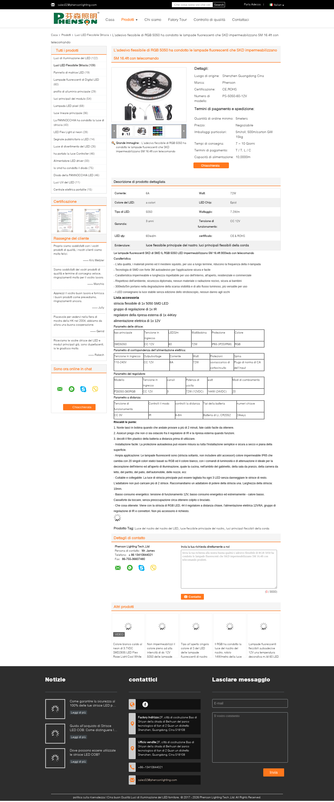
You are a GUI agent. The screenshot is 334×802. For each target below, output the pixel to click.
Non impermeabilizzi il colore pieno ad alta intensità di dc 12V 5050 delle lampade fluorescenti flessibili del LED (161, 654)
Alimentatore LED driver (69, 160)
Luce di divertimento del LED (72, 146)
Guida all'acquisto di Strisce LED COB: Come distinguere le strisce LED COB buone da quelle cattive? (93, 728)
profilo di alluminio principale (72, 91)
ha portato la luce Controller (71, 153)
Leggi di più (78, 712)
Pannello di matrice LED (69, 72)
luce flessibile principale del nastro (202, 528)
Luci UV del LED (64, 182)
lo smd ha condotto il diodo (71, 168)
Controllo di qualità (209, 19)
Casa (110, 19)
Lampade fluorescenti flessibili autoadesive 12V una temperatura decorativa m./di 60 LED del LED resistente (264, 652)
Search (219, 4)
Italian (279, 5)
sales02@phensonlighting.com (77, 4)
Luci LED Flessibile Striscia (92, 35)
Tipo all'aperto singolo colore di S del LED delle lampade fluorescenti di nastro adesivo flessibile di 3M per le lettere (195, 654)
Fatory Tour (177, 19)
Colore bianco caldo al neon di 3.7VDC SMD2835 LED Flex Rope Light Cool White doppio (127, 652)
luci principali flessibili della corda (247, 528)
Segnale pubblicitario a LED (71, 139)
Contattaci (240, 19)
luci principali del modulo (70, 98)
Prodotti (127, 19)
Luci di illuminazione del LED (72, 58)
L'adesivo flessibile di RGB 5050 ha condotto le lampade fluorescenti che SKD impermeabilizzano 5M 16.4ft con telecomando (151, 147)
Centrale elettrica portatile (70, 189)
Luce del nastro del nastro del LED (156, 528)
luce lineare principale (68, 113)
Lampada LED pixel (66, 106)
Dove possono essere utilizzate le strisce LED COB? (93, 752)
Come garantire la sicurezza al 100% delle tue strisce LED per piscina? (93, 703)
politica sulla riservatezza (89, 797)
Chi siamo (153, 19)
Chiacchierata (213, 165)
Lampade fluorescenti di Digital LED (76, 79)
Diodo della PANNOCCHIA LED (73, 175)
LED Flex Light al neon (68, 132)
